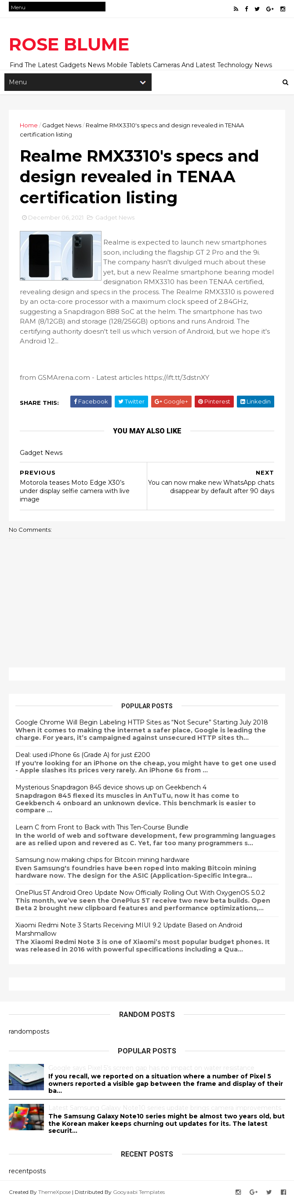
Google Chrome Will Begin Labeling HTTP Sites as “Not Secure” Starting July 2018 (141, 722)
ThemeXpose (54, 1192)
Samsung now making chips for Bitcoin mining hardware (102, 860)
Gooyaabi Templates (139, 1192)
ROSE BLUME (69, 44)
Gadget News (61, 125)
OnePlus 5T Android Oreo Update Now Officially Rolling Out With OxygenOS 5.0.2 (140, 893)
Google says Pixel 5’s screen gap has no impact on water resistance (151, 1068)
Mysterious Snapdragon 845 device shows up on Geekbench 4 (111, 787)
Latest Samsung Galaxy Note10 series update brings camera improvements (164, 1108)
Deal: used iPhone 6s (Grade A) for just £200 (82, 755)
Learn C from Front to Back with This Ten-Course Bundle (102, 827)
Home (29, 125)
